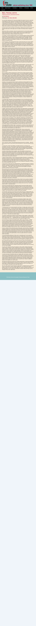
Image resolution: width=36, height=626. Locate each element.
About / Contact (8, 8)
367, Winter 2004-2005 (12, 17)
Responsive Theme (26, 277)
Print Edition (15, 8)
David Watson (6, 16)
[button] (35, 1)
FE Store (21, 8)
